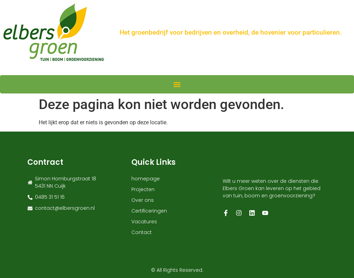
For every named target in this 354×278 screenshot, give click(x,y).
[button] (177, 84)
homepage (145, 178)
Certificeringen (149, 210)
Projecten (143, 189)
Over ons (142, 200)
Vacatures (144, 221)
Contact (141, 232)
